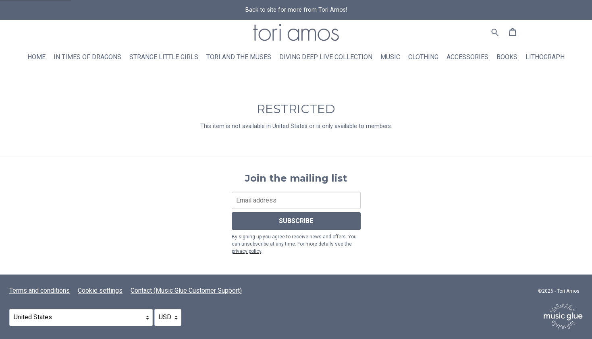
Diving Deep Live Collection (325, 57)
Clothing (423, 57)
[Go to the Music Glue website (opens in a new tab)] (563, 316)
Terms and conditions (39, 290)
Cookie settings (100, 290)
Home (36, 57)
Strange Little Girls (163, 57)
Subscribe (296, 221)
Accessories (467, 57)
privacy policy (246, 251)
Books (506, 57)
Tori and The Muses (238, 57)
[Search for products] (495, 32)
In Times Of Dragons (87, 57)
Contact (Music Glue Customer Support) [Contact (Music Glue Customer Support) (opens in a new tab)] (186, 290)
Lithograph (545, 57)
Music (390, 57)
